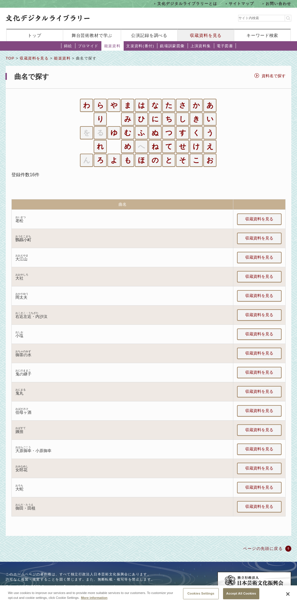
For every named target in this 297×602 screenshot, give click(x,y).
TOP (10, 58)
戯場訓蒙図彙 (172, 46)
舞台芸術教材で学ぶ (92, 35)
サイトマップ (241, 3)
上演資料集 (200, 46)
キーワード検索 (262, 35)
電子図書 (225, 46)
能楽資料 (112, 46)
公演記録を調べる (149, 35)
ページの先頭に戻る (263, 548)
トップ (34, 35)
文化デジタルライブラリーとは (187, 3)
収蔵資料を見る (206, 35)
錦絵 (68, 46)
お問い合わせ (278, 3)
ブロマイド (88, 46)
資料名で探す (274, 76)
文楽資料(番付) (140, 46)
